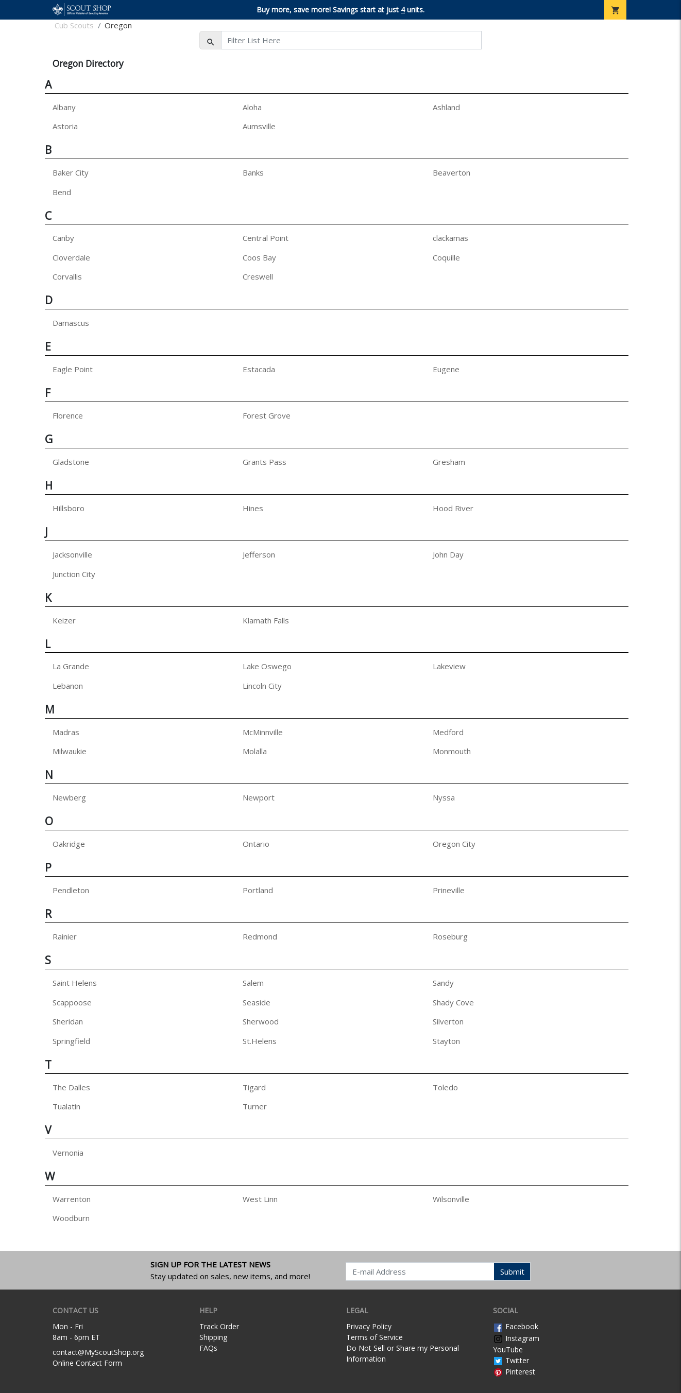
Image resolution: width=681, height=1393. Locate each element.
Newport (259, 797)
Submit (512, 1271)
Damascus (71, 323)
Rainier (65, 936)
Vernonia (68, 1152)
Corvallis (67, 276)
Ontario (256, 844)
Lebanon (68, 686)
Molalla (255, 751)
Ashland (446, 107)
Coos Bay (259, 257)
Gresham (449, 462)
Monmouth (452, 751)
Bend (62, 192)
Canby (63, 238)
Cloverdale (71, 257)
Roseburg (450, 936)
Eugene (446, 369)
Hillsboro (68, 508)
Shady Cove (453, 1002)
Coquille (446, 257)
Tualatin (66, 1106)
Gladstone (71, 462)
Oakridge (69, 844)
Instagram (516, 1338)
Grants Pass (264, 462)
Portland (258, 890)
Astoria (65, 126)
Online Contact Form (87, 1363)
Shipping (213, 1337)
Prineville (449, 890)
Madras (66, 732)
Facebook (515, 1326)
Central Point (265, 238)
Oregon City (454, 844)
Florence (68, 415)
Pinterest (514, 1372)
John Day (448, 554)
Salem (253, 983)
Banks (253, 172)
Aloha (252, 107)
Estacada (259, 369)
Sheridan (68, 1021)
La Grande (71, 666)
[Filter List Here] (351, 40)
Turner (255, 1106)
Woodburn (71, 1218)
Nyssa (444, 797)
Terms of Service (374, 1337)
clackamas (450, 238)
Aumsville (259, 126)
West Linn (260, 1199)
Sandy (443, 983)
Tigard (254, 1087)
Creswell (258, 276)
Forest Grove (267, 415)
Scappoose (72, 1002)
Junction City (74, 574)
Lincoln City (262, 686)
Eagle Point (73, 369)
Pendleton (71, 890)
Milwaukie (70, 751)
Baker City (71, 172)
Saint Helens (75, 983)
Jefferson (259, 554)
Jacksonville (72, 554)
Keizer (64, 620)
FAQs (208, 1348)
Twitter (511, 1360)
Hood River (453, 508)
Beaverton (451, 172)
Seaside (256, 1002)
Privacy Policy (368, 1326)
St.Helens (260, 1041)
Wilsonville (451, 1199)
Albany (64, 107)
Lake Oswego (267, 666)
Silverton (448, 1021)
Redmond (260, 936)
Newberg (69, 797)
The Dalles (71, 1087)
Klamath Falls (266, 620)
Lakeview (449, 666)
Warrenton (72, 1199)
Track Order (219, 1326)
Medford (448, 732)
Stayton (446, 1041)
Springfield (71, 1041)
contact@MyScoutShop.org (98, 1352)
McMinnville (263, 732)
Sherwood (261, 1021)
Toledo (445, 1087)
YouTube (508, 1349)
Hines (253, 508)
